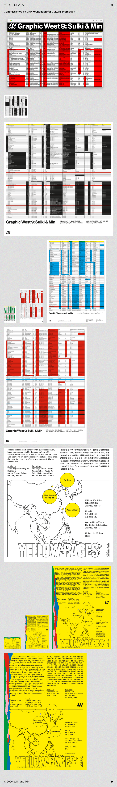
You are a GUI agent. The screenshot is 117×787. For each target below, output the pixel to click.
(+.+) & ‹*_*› (16, 5)
